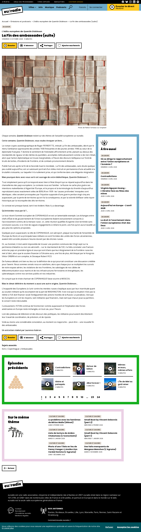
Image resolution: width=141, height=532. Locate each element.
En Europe (6, 27)
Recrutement (20, 511)
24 (98, 397)
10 (82, 397)
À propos (5, 2)
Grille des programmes (23, 2)
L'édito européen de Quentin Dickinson (50, 21)
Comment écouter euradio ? (59, 520)
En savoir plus (8, 528)
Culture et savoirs (56, 416)
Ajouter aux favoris (69, 45)
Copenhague (13, 348)
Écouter (9, 45)
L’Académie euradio (23, 513)
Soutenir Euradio (76, 2)
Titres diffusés (43, 2)
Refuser (109, 527)
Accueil (5, 21)
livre (4, 348)
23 (92, 397)
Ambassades (27, 348)
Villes (32, 7)
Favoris (82, 7)
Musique (49, 7)
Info (41, 7)
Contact (18, 509)
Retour (9, 468)
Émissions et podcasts (21, 21)
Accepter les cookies (128, 527)
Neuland (119, 8)
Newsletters (59, 2)
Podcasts (61, 7)
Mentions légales (21, 515)
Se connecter (95, 7)
